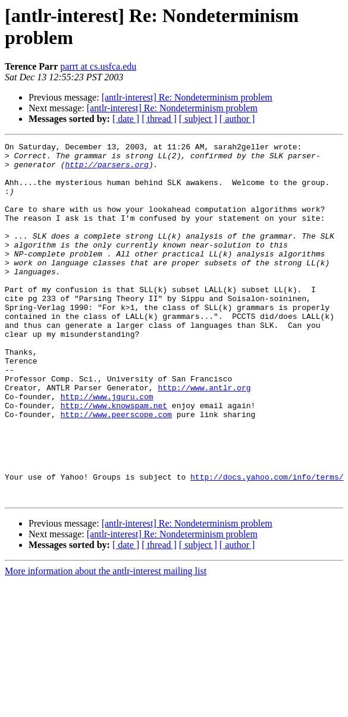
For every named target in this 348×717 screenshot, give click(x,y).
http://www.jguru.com (107, 448)
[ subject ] (198, 119)
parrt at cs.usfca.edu (98, 66)
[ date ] (125, 119)
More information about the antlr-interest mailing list (105, 642)
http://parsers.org (106, 169)
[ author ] (237, 119)
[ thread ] (159, 119)
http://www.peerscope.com (116, 469)
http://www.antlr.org (204, 437)
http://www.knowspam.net (114, 458)
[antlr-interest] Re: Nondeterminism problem (187, 97)
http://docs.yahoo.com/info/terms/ (266, 544)
